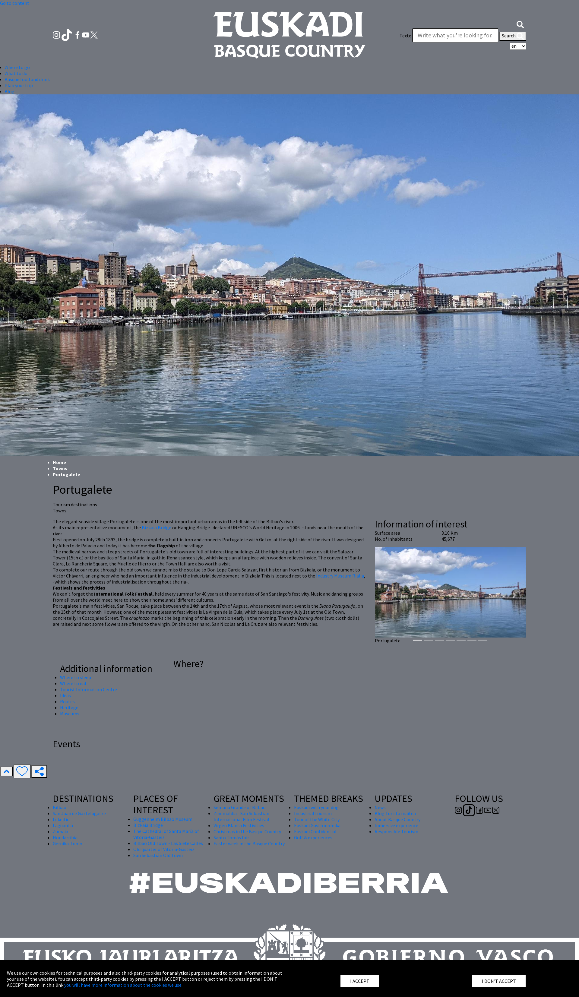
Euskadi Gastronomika (317, 825)
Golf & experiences (313, 837)
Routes (67, 701)
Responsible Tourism (396, 831)
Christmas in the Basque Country (247, 831)
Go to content (14, 3)
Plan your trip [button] (19, 85)
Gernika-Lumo (67, 843)
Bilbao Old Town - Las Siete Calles (168, 843)
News (380, 807)
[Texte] (455, 35)
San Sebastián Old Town (158, 855)
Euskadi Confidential (315, 831)
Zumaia (60, 831)
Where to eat (73, 683)
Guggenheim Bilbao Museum (162, 819)
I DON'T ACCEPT (499, 981)
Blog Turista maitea (395, 813)
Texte (405, 36)
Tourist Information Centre (88, 689)
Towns (60, 468)
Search (513, 36)
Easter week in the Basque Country (249, 843)
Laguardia (63, 825)
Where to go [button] (17, 67)
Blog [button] (9, 91)
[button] (520, 24)
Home (59, 462)
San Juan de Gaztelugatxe (79, 813)
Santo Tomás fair (231, 837)
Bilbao (59, 807)
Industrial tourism (313, 813)
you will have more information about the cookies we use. (123, 985)
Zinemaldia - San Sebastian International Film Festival (241, 816)
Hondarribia (65, 837)
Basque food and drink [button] (27, 79)
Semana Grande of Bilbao (240, 807)
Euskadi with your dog (316, 807)
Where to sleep (75, 677)
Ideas (65, 695)
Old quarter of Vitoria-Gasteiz (164, 849)
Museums (69, 714)
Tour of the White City (317, 819)
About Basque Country (397, 819)
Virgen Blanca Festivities (239, 825)
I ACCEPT (359, 981)
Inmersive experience (396, 825)
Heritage (69, 707)
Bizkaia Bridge (156, 527)
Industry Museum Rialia (340, 576)
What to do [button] (16, 73)
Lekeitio (61, 819)
